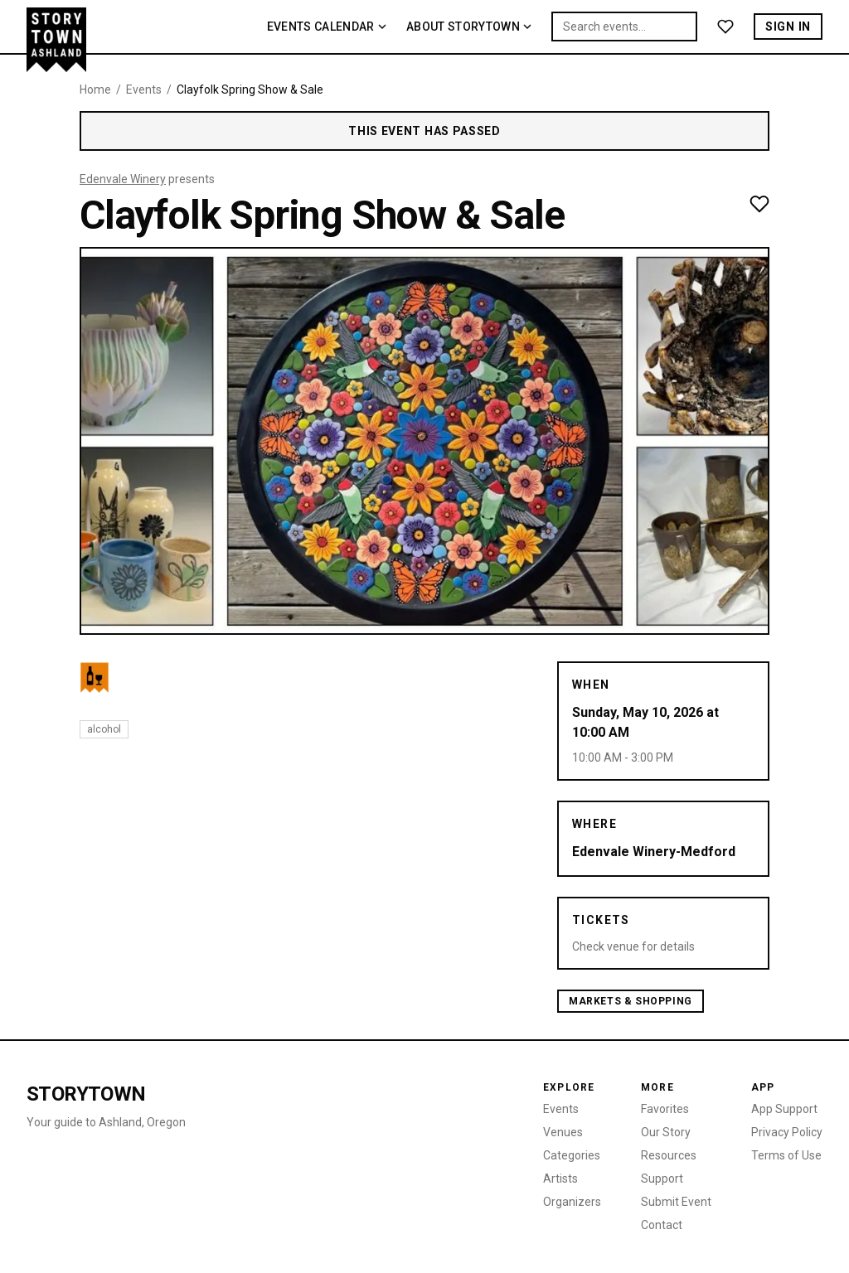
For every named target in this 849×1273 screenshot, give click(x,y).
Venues (563, 1132)
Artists (560, 1178)
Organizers (572, 1201)
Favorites (665, 1109)
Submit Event (676, 1201)
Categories (571, 1155)
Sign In (788, 26)
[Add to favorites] (759, 204)
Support (662, 1178)
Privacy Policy (786, 1132)
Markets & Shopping (630, 1001)
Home (95, 89)
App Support (784, 1109)
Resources (668, 1155)
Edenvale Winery (123, 179)
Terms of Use (786, 1155)
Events (144, 89)
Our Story (666, 1132)
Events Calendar (326, 26)
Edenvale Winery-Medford (653, 851)
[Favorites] (725, 26)
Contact (661, 1225)
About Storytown (468, 26)
